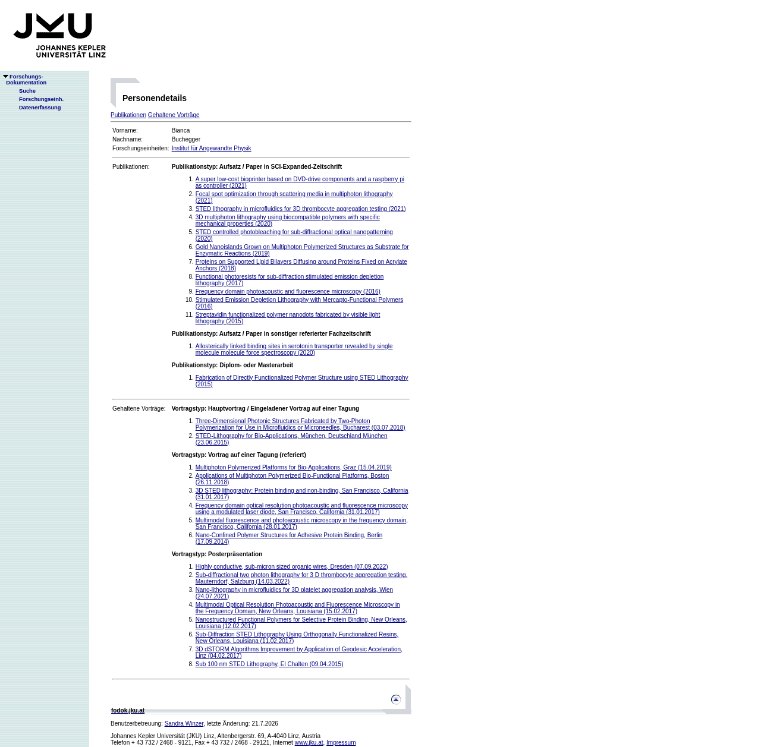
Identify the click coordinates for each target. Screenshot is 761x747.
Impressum (341, 742)
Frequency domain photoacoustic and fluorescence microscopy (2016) (288, 291)
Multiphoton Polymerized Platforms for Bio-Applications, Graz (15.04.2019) (294, 467)
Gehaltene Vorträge (174, 115)
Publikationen (128, 115)
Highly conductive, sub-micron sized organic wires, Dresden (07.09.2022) (292, 566)
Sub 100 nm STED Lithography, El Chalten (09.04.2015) (270, 664)
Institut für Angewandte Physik (211, 148)
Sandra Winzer (184, 723)
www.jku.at (309, 742)
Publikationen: (131, 166)
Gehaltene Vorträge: (139, 408)
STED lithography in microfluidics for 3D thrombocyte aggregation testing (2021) (301, 209)
